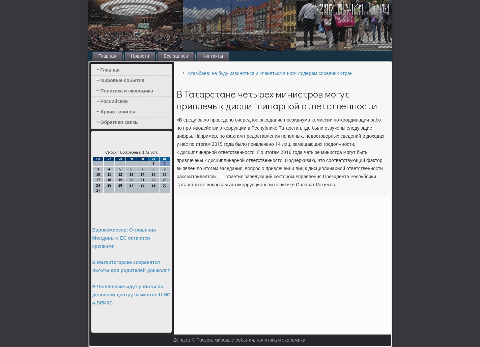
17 (98, 180)
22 (154, 180)
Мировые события (122, 81)
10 (98, 175)
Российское (114, 102)
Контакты (213, 56)
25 (109, 185)
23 (164, 180)
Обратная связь (119, 122)
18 (109, 180)
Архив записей (118, 112)
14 (142, 175)
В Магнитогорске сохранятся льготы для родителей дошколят (131, 267)
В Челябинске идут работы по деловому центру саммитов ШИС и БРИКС (131, 295)
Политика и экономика (127, 91)
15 (154, 175)
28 (142, 185)
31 (98, 191)
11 (109, 175)
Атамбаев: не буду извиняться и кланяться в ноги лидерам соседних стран (270, 74)
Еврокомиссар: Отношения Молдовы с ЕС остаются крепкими (124, 238)
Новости (140, 56)
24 (98, 185)
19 (120, 180)
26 (120, 185)
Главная (107, 56)
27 (131, 185)
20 (131, 180)
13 (131, 175)
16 (164, 175)
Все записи (176, 56)
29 (154, 185)
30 (164, 185)
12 (120, 175)
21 (142, 180)
